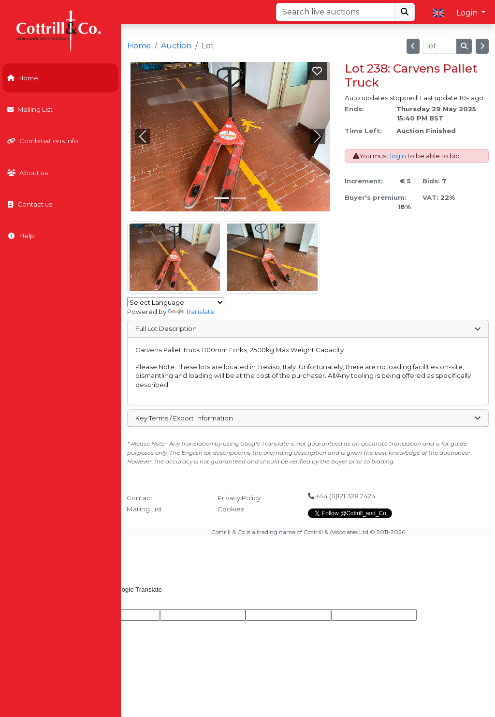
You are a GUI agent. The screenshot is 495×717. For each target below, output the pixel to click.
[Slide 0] (221, 198)
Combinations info (42, 141)
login (398, 156)
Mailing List (30, 109)
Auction (176, 45)
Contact (140, 498)
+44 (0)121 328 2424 (342, 496)
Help (20, 235)
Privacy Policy (239, 498)
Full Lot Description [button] (307, 328)
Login (468, 12)
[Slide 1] (239, 198)
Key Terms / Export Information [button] (307, 418)
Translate (191, 311)
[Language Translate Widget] (175, 302)
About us (27, 173)
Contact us (29, 204)
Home (22, 78)
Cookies (231, 509)
